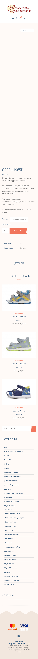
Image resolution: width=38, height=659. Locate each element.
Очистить (6, 224)
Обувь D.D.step (9, 506)
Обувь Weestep (10, 555)
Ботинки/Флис (10, 522)
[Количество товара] (5, 230)
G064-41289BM (19, 363)
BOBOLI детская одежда (13, 451)
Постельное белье (11, 576)
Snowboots (9, 509)
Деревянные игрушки (12, 476)
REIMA (6, 468)
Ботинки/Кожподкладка (14, 518)
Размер (5, 219)
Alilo (5, 447)
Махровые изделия (11, 502)
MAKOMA (7, 460)
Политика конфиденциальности (16, 643)
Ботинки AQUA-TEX (12, 514)
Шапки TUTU (9, 585)
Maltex (6, 464)
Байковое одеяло (11, 472)
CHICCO (6, 456)
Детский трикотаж (11, 485)
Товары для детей (11, 580)
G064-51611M (18, 410)
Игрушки (7, 489)
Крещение (8, 497)
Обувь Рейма (9, 564)
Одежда (7, 572)
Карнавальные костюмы (13, 493)
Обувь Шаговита (10, 568)
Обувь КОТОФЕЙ (10, 560)
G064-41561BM (19, 316)
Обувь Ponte (9, 551)
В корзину (18, 231)
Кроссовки (9, 530)
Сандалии (23, 248)
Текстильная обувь (12, 547)
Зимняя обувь (10, 526)
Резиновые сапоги (12, 534)
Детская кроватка (11, 481)
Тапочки (8, 543)
